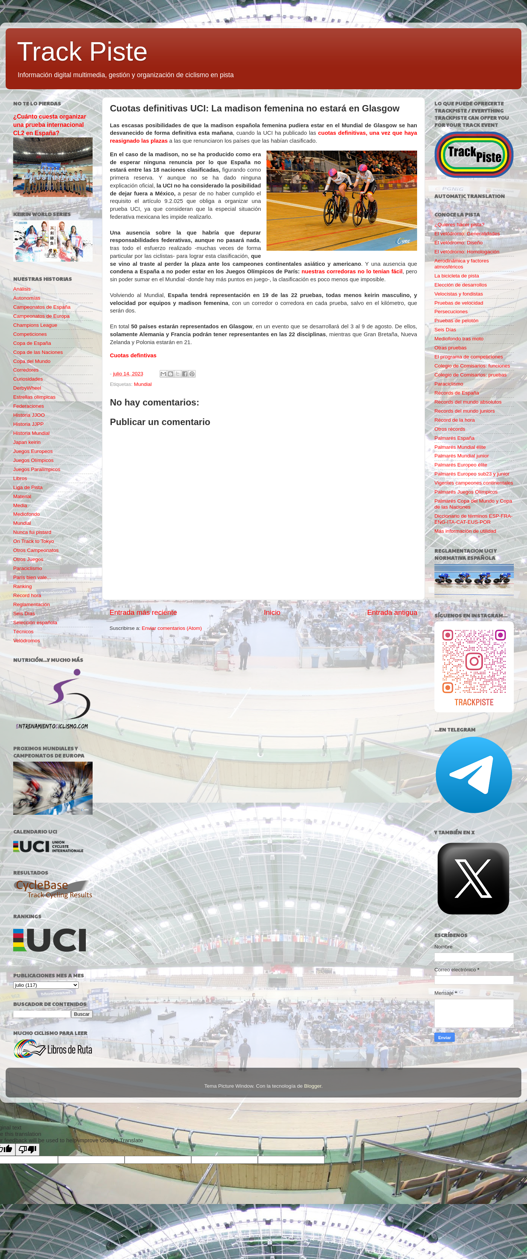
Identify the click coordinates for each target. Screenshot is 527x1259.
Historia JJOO (29, 415)
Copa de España (32, 343)
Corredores (26, 370)
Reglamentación (31, 604)
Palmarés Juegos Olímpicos (466, 492)
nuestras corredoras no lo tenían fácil (352, 271)
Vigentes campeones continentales (473, 483)
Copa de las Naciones (38, 352)
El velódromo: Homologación (467, 252)
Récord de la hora (454, 420)
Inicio (272, 612)
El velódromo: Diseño (458, 242)
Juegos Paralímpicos (36, 469)
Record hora (27, 595)
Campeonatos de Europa (41, 316)
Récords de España (456, 393)
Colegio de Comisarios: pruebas (470, 375)
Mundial (143, 384)
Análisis (22, 289)
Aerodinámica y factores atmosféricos (461, 264)
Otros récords (449, 429)
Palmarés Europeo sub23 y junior (472, 474)
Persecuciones (451, 311)
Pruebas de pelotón (456, 320)
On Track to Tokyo (33, 541)
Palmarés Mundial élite (460, 447)
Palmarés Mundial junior (461, 456)
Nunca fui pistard (32, 532)
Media (20, 505)
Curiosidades (28, 379)
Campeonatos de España (41, 307)
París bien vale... (32, 577)
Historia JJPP (28, 424)
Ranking (22, 586)
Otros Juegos (28, 559)
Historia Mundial (31, 433)
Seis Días (24, 613)
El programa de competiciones (468, 357)
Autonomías (26, 298)
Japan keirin (27, 442)
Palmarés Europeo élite (460, 465)
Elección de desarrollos (460, 285)
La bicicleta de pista (456, 276)
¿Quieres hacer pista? (459, 224)
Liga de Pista (28, 487)
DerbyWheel (27, 388)
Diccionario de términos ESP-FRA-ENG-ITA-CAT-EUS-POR (473, 519)
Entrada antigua (392, 612)
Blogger (312, 1086)
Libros (20, 478)
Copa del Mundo (31, 361)
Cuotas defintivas (133, 355)
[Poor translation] (27, 1149)
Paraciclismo (27, 568)
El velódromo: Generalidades (467, 233)
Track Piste (82, 51)
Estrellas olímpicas (34, 397)
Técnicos (23, 631)
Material (22, 496)
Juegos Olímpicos (33, 460)
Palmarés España (454, 438)
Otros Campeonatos (36, 550)
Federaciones (28, 406)
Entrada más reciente (143, 612)
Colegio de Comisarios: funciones (472, 366)
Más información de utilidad (465, 531)
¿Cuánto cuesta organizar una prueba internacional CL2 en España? (49, 124)
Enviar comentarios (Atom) (172, 628)
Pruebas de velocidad (458, 303)
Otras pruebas (450, 348)
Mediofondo (26, 514)
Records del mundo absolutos (468, 402)
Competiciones (30, 334)
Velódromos (26, 640)
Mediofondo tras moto (459, 338)
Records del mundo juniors (464, 411)
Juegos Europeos (33, 451)
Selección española (35, 622)
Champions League (35, 325)
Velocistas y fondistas (458, 294)
